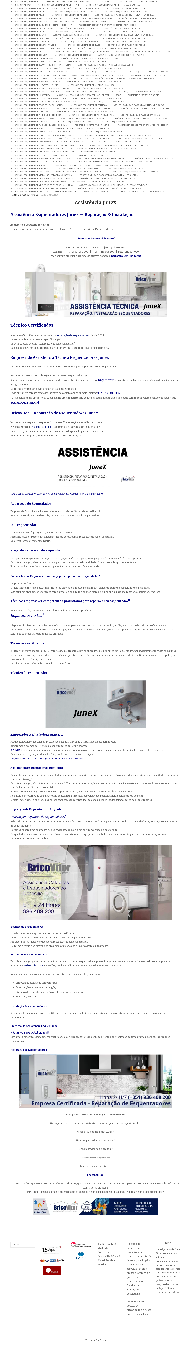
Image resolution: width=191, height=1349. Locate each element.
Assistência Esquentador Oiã (143, 95)
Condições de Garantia (95, 192)
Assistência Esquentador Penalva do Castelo (144, 108)
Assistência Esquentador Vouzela (29, 192)
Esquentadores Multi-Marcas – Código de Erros (141, 192)
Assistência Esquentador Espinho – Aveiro (121, 55)
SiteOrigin (101, 1340)
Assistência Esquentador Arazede (70, 15)
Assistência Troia (42, 426)
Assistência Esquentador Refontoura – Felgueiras (139, 118)
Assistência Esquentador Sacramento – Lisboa (143, 125)
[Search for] (22, 1245)
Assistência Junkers (65, 192)
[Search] (32, 1243)
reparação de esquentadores (73, 335)
